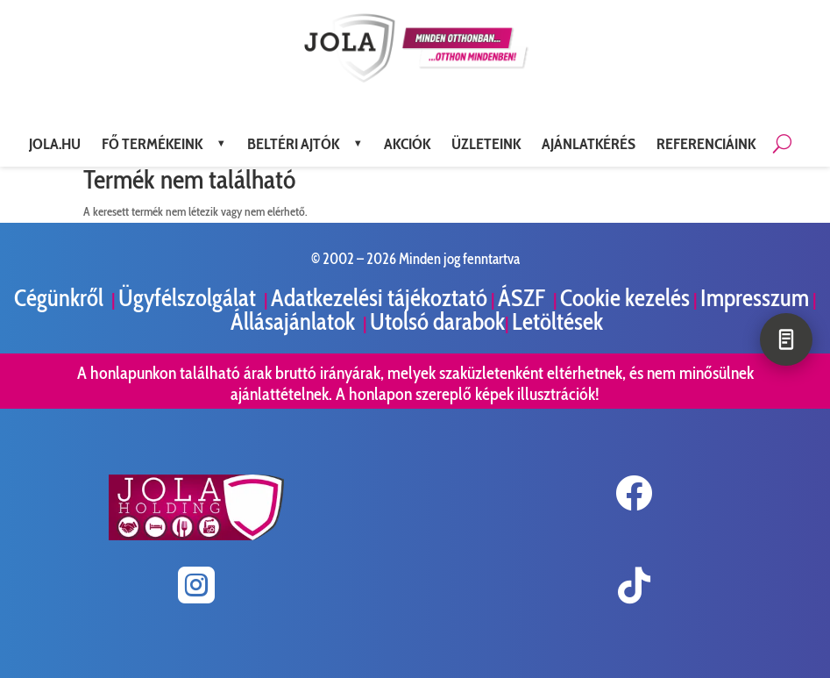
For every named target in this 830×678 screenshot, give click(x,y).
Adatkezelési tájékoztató (379, 297)
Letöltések (557, 321)
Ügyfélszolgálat (189, 297)
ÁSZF (524, 297)
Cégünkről (61, 297)
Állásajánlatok (295, 321)
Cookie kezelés (625, 297)
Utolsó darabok (437, 321)
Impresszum (754, 297)
